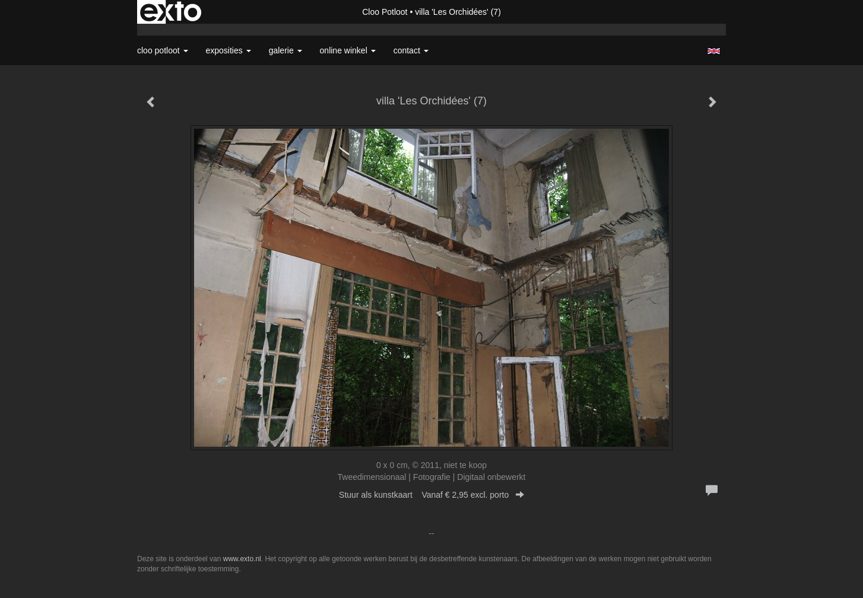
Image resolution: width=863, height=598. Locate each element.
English (714, 51)
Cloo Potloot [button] (162, 50)
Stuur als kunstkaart (431, 495)
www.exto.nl (242, 559)
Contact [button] (411, 50)
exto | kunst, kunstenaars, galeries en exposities (170, 12)
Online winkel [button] (348, 50)
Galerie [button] (285, 50)
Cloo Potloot (384, 12)
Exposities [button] (228, 50)
